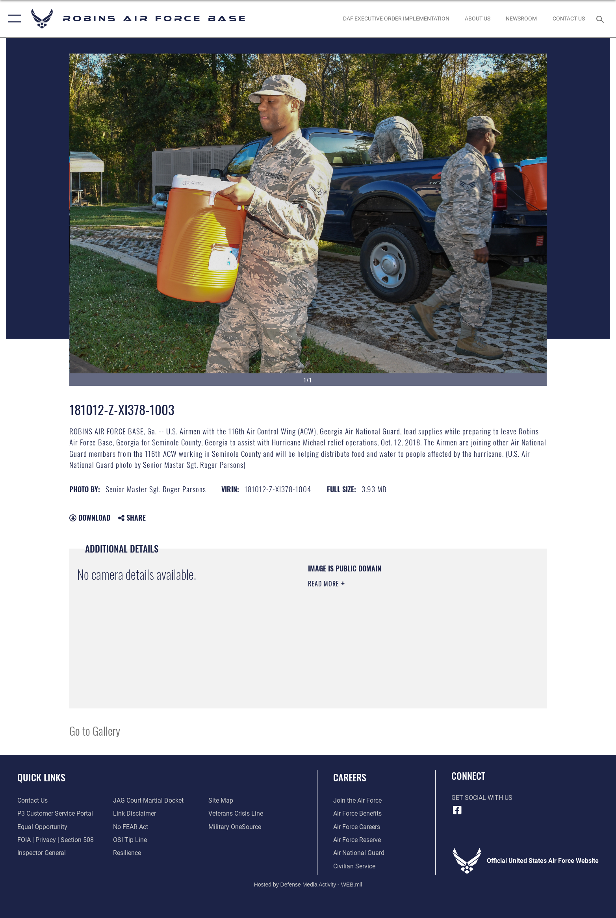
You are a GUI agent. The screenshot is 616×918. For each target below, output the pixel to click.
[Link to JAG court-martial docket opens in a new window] (148, 800)
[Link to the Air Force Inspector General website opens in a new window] (41, 853)
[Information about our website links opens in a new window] (134, 813)
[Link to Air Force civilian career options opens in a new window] (354, 866)
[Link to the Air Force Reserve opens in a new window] (357, 840)
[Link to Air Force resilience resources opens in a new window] (127, 853)
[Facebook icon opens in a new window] (457, 810)
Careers (349, 777)
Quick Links (41, 777)
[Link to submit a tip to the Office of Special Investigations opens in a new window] (130, 840)
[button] (13, 18)
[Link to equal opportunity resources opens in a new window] (42, 827)
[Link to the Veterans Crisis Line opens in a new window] (235, 813)
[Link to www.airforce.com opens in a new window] (357, 800)
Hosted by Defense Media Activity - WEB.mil (308, 884)
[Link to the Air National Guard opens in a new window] (358, 853)
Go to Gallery (94, 730)
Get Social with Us (481, 797)
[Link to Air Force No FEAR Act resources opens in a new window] (130, 827)
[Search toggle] (601, 19)
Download (89, 517)
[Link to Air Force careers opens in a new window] (356, 827)
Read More (324, 583)
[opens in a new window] (234, 827)
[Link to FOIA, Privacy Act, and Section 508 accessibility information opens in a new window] (55, 840)
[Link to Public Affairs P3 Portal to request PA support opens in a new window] (55, 813)
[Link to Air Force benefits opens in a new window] (357, 813)
